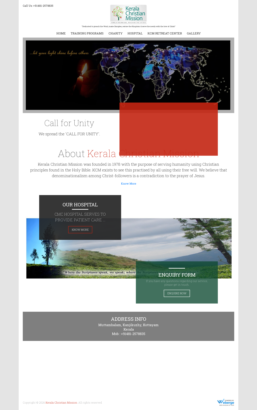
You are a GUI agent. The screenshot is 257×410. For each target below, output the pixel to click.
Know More (128, 183)
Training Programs (87, 33)
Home (61, 33)
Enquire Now (176, 293)
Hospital (135, 33)
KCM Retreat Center (165, 33)
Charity (116, 33)
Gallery (194, 33)
